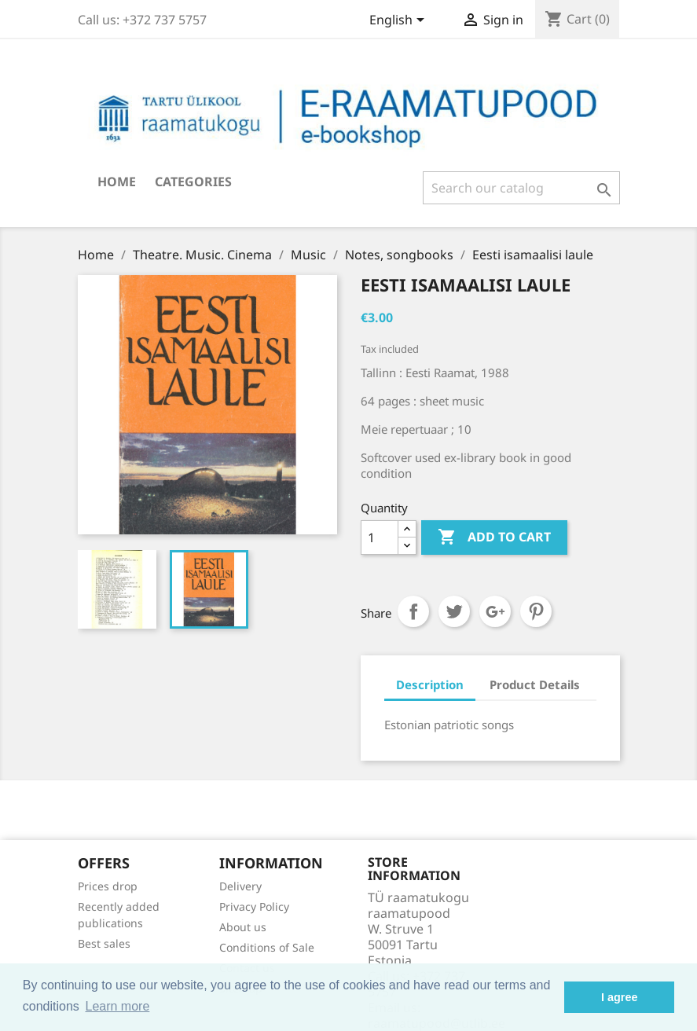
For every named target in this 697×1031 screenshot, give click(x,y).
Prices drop (108, 886)
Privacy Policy (254, 906)
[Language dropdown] (399, 21)
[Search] (521, 187)
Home (116, 181)
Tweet (454, 611)
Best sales (104, 943)
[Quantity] (379, 537)
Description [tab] (430, 684)
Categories (193, 181)
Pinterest (536, 611)
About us (242, 926)
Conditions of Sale (266, 947)
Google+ (495, 611)
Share (413, 611)
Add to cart (494, 537)
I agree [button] (619, 997)
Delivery (240, 886)
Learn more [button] (117, 1006)
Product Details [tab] (535, 684)
